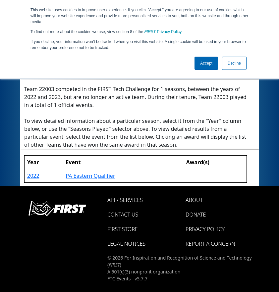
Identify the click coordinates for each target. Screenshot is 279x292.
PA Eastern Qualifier (90, 175)
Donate (196, 214)
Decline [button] (234, 63)
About (194, 200)
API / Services (125, 200)
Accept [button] (206, 63)
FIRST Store (122, 229)
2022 (33, 175)
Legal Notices (126, 243)
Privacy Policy (163, 31)
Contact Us (122, 214)
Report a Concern (210, 243)
